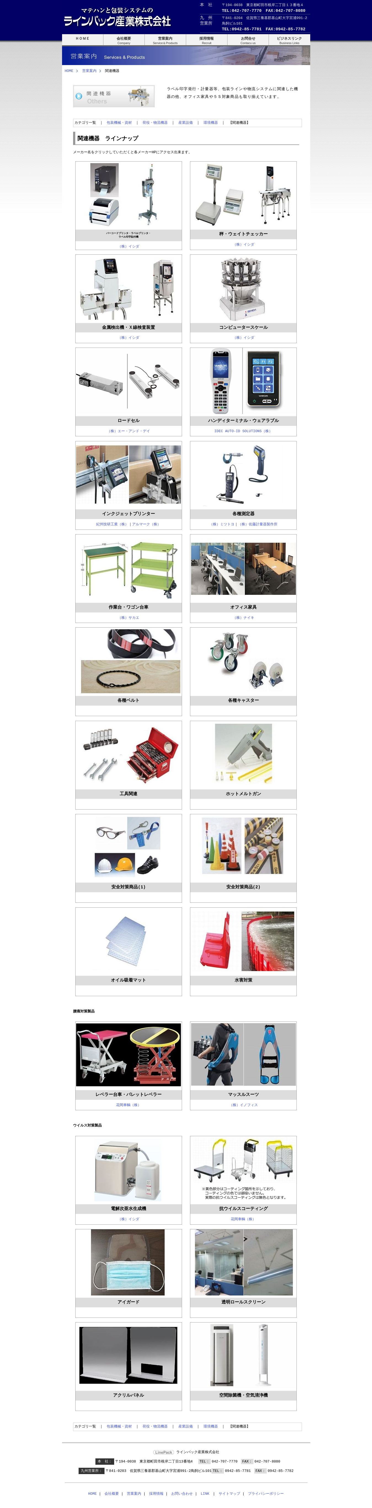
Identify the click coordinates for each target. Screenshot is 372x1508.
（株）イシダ (128, 245)
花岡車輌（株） (128, 1104)
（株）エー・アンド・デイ (128, 430)
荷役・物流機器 (155, 122)
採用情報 (156, 1493)
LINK (205, 1493)
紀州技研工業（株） (112, 523)
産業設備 (185, 122)
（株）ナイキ (243, 616)
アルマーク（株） (146, 523)
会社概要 (112, 1493)
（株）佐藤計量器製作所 (257, 523)
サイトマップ (229, 1493)
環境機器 (211, 122)
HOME (69, 70)
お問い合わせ (182, 1493)
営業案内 (89, 70)
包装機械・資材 (119, 122)
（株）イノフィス (243, 1104)
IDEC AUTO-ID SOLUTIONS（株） (243, 430)
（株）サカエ (128, 616)
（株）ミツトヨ (221, 523)
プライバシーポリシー (266, 1493)
